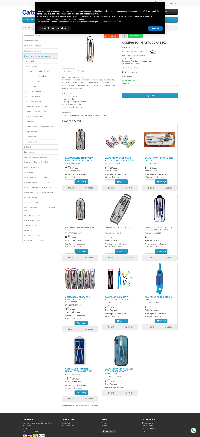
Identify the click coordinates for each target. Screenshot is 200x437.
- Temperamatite (31, 137)
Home (30, 19)
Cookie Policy (110, 431)
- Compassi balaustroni (33, 101)
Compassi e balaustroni (89, 406)
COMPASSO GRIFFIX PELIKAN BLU (159, 298)
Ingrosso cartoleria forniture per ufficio (37, 423)
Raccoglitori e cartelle (32, 51)
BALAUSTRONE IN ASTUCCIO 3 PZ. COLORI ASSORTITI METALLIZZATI (119, 371)
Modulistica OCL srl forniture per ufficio (39, 192)
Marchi (104, 423)
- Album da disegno (32, 66)
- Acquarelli (29, 61)
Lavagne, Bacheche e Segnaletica (36, 162)
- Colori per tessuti (32, 96)
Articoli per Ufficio (31, 41)
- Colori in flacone (31, 86)
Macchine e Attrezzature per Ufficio (37, 187)
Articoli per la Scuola (32, 36)
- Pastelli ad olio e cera (33, 116)
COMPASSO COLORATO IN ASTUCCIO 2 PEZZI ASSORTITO (78, 299)
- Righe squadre (31, 132)
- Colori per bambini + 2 (34, 91)
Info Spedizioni (28, 426)
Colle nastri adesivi (31, 167)
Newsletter (146, 431)
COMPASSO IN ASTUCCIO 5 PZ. (118, 228)
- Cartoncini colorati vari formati (37, 71)
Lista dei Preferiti (148, 428)
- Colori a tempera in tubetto (36, 76)
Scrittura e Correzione (32, 46)
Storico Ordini (147, 426)
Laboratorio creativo (32, 215)
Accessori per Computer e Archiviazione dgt (39, 208)
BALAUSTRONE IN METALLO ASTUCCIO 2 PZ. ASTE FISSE (79, 158)
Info (71, 188)
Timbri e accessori (31, 202)
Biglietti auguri (29, 152)
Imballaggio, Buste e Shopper (35, 177)
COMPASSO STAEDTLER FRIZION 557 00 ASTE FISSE (78, 369)
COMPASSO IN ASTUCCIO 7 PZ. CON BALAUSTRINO (158, 228)
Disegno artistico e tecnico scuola (37, 56)
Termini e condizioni (30, 431)
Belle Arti (27, 147)
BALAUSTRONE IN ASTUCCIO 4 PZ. (79, 228)
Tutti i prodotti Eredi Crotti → (141, 51)
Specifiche (82, 71)
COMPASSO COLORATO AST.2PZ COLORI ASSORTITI (119, 298)
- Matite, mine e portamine (35, 111)
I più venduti (107, 428)
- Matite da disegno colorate (35, 106)
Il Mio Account (147, 423)
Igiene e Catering (30, 197)
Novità (104, 426)
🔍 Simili (89, 188)
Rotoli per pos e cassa (32, 220)
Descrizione (69, 71)
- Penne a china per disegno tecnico (38, 127)
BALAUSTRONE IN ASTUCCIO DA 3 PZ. (159, 158)
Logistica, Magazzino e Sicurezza (36, 182)
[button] (162, 6)
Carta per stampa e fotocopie (35, 157)
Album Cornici (29, 230)
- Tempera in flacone (32, 142)
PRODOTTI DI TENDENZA (33, 240)
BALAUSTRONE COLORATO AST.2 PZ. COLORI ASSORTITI (119, 158)
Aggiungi (150, 95)
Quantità (125, 83)
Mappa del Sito (68, 426)
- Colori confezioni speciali (35, 81)
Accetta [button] (155, 28)
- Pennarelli (29, 121)
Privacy (25, 428)
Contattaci (66, 423)
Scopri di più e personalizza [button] (53, 28)
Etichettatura (29, 172)
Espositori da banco (32, 235)
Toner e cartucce (30, 225)
